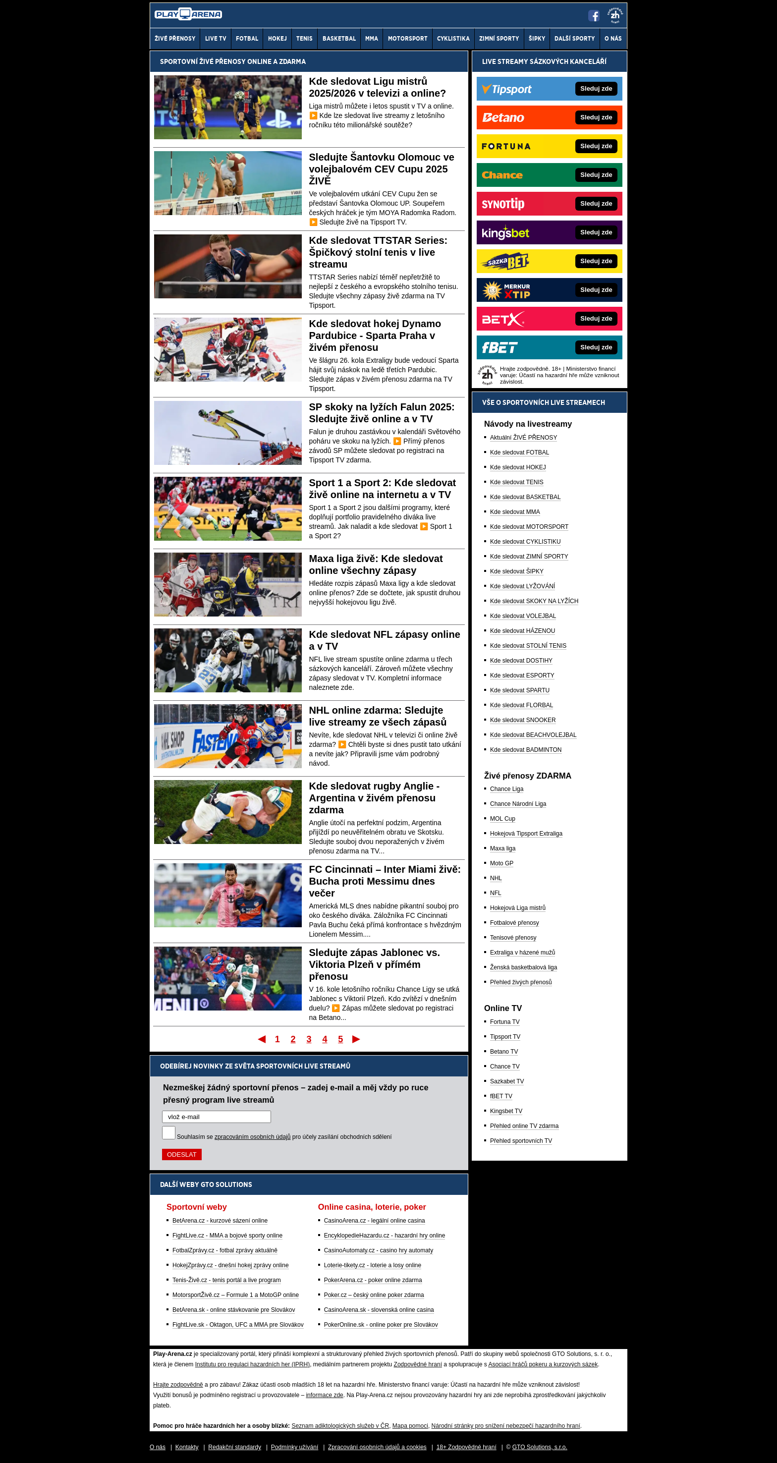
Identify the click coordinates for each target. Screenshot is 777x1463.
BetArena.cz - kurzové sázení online (220, 1220)
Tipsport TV (505, 1036)
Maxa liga (502, 848)
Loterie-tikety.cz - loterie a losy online (373, 1265)
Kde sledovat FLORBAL (521, 705)
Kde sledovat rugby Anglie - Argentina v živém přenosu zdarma (374, 798)
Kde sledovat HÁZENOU (522, 630)
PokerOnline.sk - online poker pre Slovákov (381, 1324)
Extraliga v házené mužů (522, 952)
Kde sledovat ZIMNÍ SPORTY (529, 556)
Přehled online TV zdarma (524, 1126)
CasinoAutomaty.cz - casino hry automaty (379, 1250)
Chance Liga (506, 789)
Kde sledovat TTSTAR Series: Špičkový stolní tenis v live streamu (378, 252)
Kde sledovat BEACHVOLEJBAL (533, 735)
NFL (495, 893)
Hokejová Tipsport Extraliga (526, 833)
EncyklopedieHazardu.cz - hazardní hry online (384, 1235)
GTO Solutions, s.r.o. (539, 1447)
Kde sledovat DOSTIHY (521, 660)
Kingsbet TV (506, 1111)
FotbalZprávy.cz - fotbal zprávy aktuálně (225, 1250)
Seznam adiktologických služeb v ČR (340, 1425)
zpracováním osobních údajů (252, 1136)
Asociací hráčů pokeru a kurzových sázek (543, 1364)
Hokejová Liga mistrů (518, 907)
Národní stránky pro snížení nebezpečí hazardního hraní (506, 1425)
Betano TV (504, 1051)
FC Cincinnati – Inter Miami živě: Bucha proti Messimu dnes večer (385, 881)
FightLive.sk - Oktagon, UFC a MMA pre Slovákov (238, 1324)
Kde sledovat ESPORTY (522, 675)
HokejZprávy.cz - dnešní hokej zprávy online (230, 1265)
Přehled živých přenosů (521, 982)
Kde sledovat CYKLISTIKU (525, 541)
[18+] (615, 15)
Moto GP (501, 863)
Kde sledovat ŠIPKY (517, 571)
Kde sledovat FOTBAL (519, 452)
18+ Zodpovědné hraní (467, 1447)
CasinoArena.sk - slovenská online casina (379, 1309)
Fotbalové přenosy (514, 922)
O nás (158, 1447)
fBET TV (501, 1096)
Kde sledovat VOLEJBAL (523, 616)
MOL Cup (502, 818)
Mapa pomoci (410, 1425)
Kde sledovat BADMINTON (526, 749)
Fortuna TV (505, 1021)
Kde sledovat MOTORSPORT (529, 526)
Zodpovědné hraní (418, 1364)
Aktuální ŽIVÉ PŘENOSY (523, 437)
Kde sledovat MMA (515, 511)
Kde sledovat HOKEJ (518, 467)
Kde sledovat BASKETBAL (525, 497)
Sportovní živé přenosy (203, 61)
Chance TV (505, 1066)
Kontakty (187, 1447)
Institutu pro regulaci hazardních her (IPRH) (252, 1364)
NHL (496, 878)
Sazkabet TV (507, 1081)
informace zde (324, 1395)
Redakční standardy (234, 1447)
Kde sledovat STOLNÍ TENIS (528, 645)
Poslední (357, 1039)
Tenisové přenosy (513, 937)
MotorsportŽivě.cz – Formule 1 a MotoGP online (235, 1295)
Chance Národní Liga (518, 803)
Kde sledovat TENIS (517, 482)
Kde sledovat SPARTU (520, 690)
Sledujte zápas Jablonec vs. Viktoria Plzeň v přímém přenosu (375, 964)
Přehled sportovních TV (521, 1140)
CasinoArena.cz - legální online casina (374, 1220)
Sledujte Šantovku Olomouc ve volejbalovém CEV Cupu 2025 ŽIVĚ (381, 169)
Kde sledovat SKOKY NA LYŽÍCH (534, 601)
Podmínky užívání (294, 1447)
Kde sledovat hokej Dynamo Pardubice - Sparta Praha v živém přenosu (375, 335)
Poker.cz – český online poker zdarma (374, 1295)
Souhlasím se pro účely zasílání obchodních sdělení (284, 1136)
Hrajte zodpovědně (178, 1384)
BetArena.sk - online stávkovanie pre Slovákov (233, 1309)
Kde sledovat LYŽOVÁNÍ (522, 586)
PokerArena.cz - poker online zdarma (373, 1280)
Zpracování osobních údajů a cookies (377, 1447)
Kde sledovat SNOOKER (523, 720)
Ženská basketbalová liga (523, 967)
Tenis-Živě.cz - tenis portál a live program (226, 1280)
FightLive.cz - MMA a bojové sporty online (227, 1235)
